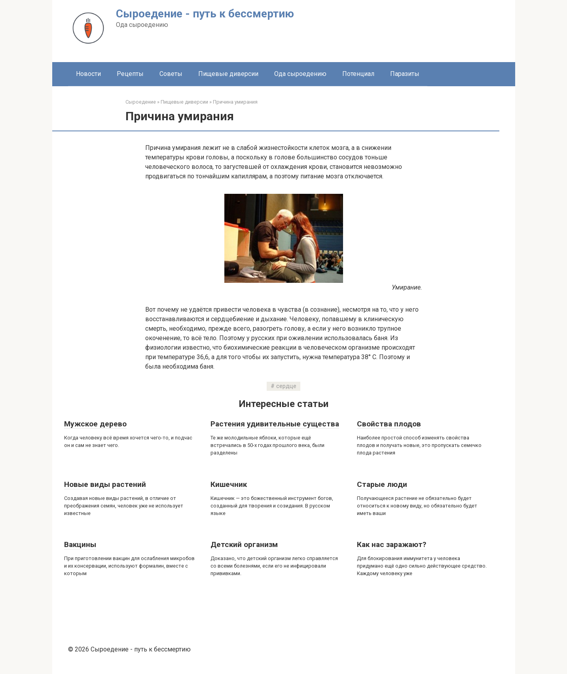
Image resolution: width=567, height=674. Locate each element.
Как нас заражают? (391, 544)
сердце (286, 386)
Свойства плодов (389, 423)
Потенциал (358, 74)
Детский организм (244, 544)
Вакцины (80, 544)
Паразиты (404, 74)
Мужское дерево (95, 423)
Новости (88, 74)
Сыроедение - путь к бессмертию (205, 13)
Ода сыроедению (300, 74)
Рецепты (130, 74)
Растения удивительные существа (274, 423)
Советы (170, 74)
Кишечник (228, 484)
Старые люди (382, 484)
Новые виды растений (105, 484)
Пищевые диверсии (228, 74)
